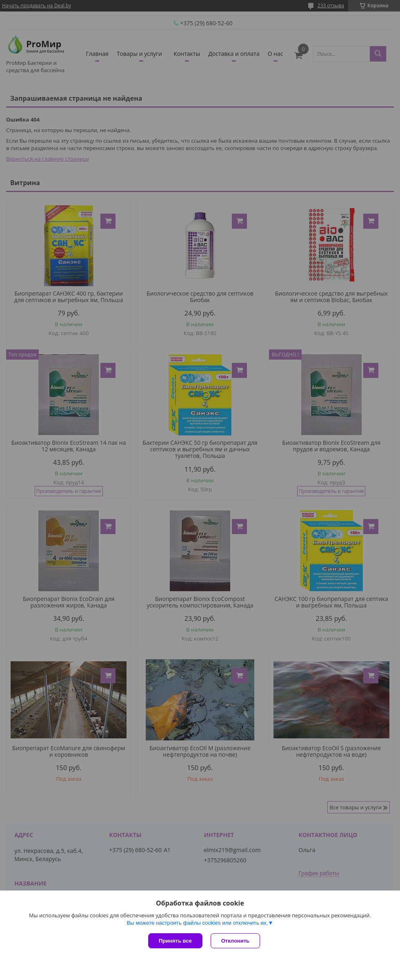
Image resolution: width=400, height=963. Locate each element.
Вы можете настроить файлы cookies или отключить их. (197, 923)
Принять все (175, 941)
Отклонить (235, 941)
